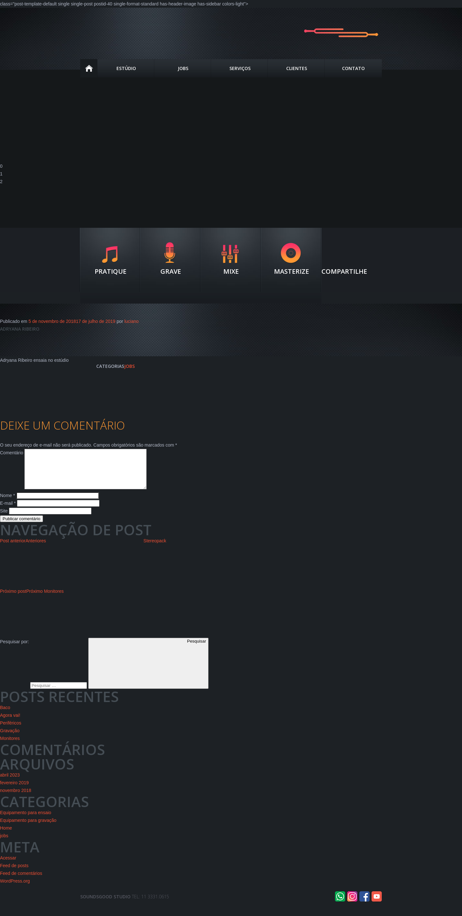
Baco (5, 715)
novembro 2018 (15, 798)
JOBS (183, 68)
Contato (353, 68)
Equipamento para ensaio (25, 820)
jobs (129, 366)
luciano (131, 321)
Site (4, 518)
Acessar (8, 865)
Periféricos (10, 730)
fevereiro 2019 (14, 790)
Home (89, 68)
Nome (7, 503)
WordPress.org (15, 888)
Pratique (110, 271)
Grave (170, 271)
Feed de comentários (21, 881)
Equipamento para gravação (28, 828)
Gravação (10, 738)
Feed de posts (14, 873)
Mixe (231, 271)
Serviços (240, 68)
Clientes (296, 68)
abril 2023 (10, 782)
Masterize (291, 271)
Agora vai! (10, 722)
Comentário (11, 452)
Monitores (10, 746)
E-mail (8, 510)
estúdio (126, 68)
